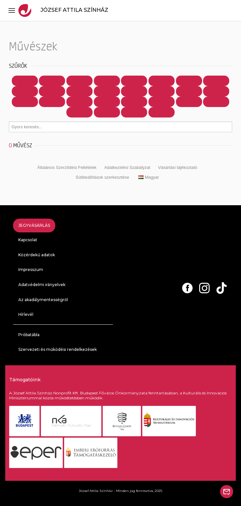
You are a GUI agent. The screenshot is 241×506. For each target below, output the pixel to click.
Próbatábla (29, 334)
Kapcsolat (27, 239)
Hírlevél (25, 314)
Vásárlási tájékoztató (177, 167)
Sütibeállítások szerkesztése (102, 177)
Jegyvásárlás (34, 225)
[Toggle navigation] (11, 10)
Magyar (148, 177)
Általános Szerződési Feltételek (66, 167)
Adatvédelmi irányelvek (41, 284)
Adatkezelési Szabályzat (127, 167)
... (161, 112)
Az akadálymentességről (43, 299)
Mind (25, 81)
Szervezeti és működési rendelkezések (57, 349)
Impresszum (30, 269)
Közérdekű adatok (36, 254)
